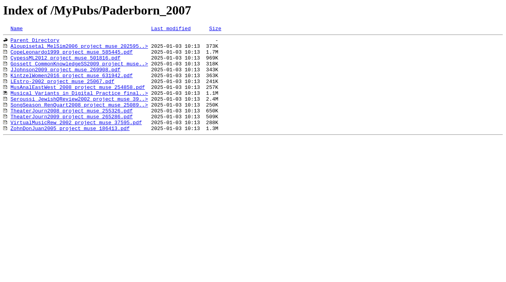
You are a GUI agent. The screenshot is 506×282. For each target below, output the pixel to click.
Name (17, 29)
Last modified (171, 29)
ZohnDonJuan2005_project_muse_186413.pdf (70, 148)
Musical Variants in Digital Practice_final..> (79, 105)
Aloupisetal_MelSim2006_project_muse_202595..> (79, 49)
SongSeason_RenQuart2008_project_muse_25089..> (79, 119)
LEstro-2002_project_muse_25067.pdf (62, 91)
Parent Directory (35, 42)
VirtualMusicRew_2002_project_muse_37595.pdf (76, 141)
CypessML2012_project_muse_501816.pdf (66, 63)
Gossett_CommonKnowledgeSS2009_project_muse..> (79, 70)
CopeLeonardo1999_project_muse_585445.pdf (72, 56)
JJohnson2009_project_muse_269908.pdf (66, 77)
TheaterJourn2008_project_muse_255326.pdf (72, 126)
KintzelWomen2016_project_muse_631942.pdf (72, 84)
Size (215, 29)
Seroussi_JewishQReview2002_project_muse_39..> (79, 112)
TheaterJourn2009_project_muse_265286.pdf (72, 133)
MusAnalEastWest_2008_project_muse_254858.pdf (78, 98)
